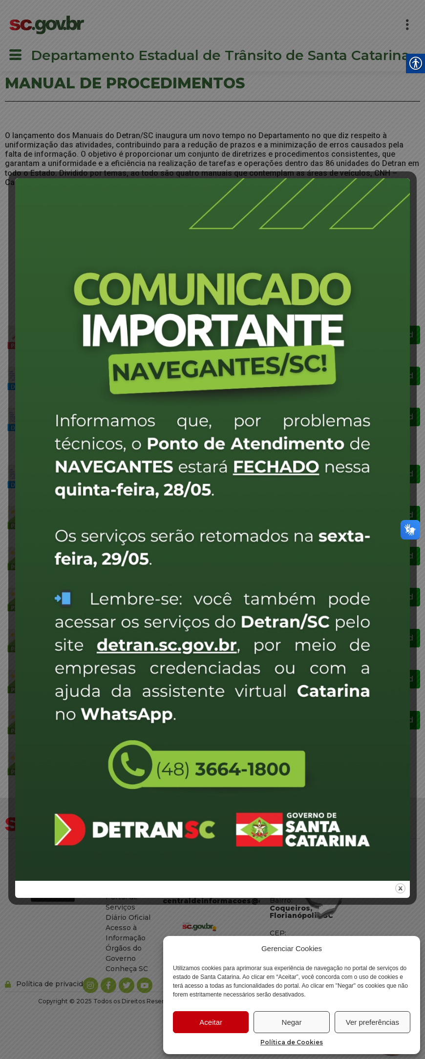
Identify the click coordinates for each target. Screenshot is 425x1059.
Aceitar (210, 1022)
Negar (292, 1022)
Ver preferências (372, 1022)
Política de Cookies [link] (291, 1042)
